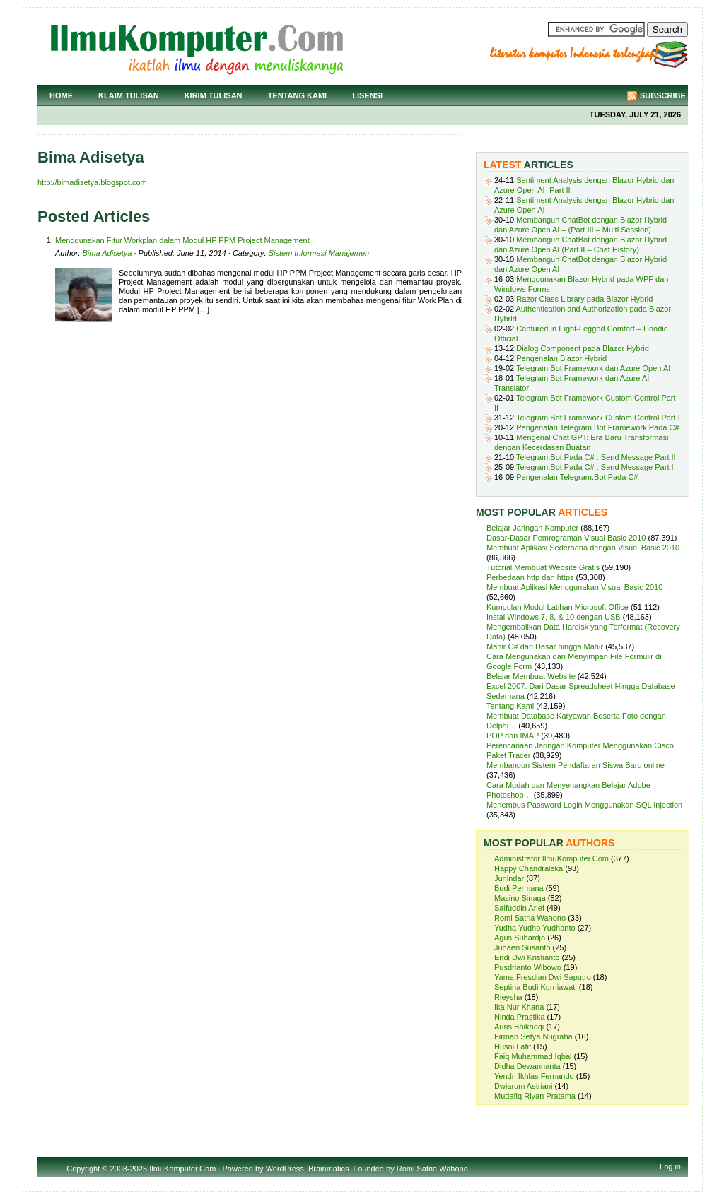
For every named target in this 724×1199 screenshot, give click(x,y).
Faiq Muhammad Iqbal (532, 1056)
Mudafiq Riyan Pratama (535, 1096)
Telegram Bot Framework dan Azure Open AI (593, 368)
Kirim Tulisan (214, 95)
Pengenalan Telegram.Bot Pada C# (577, 477)
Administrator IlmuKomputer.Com (551, 858)
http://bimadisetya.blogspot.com (92, 182)
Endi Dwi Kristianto (526, 957)
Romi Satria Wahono (530, 918)
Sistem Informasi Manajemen (319, 253)
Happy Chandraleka (528, 868)
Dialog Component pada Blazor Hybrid (582, 348)
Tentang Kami (297, 95)
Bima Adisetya (107, 253)
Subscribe (663, 95)
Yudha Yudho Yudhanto (535, 927)
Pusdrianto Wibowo (527, 967)
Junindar (509, 878)
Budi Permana (519, 888)
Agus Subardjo (519, 937)
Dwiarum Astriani (523, 1086)
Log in (670, 1166)
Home (61, 95)
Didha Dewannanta (527, 1066)
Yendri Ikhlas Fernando (534, 1076)
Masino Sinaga (520, 898)
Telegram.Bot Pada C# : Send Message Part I (595, 467)
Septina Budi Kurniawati (535, 987)
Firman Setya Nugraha (533, 1036)
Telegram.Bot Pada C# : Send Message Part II (596, 457)
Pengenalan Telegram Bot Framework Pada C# (597, 427)
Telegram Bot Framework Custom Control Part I (598, 417)
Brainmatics (328, 1168)
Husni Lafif (512, 1046)
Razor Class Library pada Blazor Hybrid (584, 299)
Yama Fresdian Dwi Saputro (542, 977)
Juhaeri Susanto (522, 947)
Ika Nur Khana (519, 1007)
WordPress (285, 1168)
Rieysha (508, 997)
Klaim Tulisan (128, 95)
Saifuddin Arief (519, 908)
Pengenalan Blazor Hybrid (561, 358)
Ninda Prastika (519, 1016)
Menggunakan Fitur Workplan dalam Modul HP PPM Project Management (182, 240)
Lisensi (367, 95)
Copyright (83, 1168)
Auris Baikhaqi (519, 1026)
